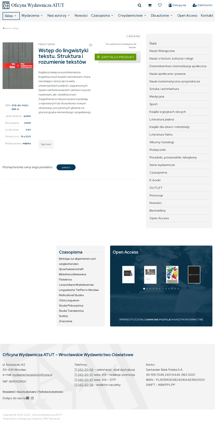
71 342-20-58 (83, 385)
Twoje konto (9, 418)
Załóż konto (202, 5)
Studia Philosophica (71, 305)
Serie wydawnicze (162, 165)
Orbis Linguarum (69, 300)
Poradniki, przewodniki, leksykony (173, 157)
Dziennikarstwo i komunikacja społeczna (178, 66)
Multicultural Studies (71, 295)
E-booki (155, 180)
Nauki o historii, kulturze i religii (171, 58)
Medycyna (156, 96)
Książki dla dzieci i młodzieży (169, 127)
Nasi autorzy (57, 15)
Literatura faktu (161, 134)
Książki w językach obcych (167, 112)
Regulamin (9, 391)
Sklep (9, 16)
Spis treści (46, 144)
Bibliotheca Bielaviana (72, 274)
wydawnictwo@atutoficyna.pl (32, 375)
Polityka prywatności (50, 391)
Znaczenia (65, 321)
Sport (153, 104)
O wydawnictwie (130, 15)
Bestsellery (157, 210)
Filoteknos (65, 279)
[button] (144, 288)
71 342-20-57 (83, 375)
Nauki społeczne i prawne (167, 74)
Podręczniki (157, 150)
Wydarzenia (30, 15)
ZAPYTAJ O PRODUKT (115, 57)
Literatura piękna (161, 119)
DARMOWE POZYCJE (158, 319)
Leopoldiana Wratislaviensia (76, 285)
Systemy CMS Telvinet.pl (46, 418)
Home (8, 28)
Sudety (63, 316)
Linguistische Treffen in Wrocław (79, 290)
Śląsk (153, 43)
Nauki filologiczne (162, 51)
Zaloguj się (177, 5)
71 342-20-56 (83, 370)
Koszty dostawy (26, 391)
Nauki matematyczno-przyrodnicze (174, 81)
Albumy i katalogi (161, 142)
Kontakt (207, 15)
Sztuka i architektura (164, 89)
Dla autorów (160, 15)
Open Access (187, 15)
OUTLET (156, 188)
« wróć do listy (133, 36)
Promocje (156, 195)
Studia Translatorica (71, 311)
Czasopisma (100, 15)
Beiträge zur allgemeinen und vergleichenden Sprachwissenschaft (77, 264)
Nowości (81, 15)
